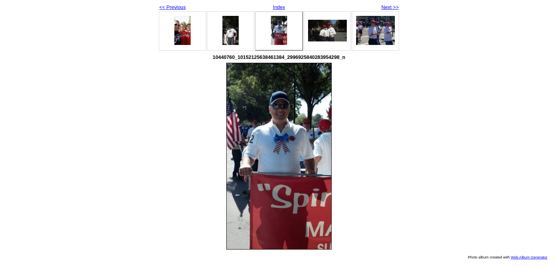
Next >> (390, 7)
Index (279, 7)
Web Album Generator (529, 257)
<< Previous (172, 7)
